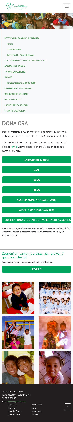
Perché (10, 43)
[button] (67, 406)
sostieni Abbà (37, 405)
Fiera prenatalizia (14, 110)
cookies (35, 414)
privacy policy (37, 411)
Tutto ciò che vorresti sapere (20, 55)
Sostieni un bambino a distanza (21, 38)
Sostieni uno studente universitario (25, 60)
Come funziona (14, 49)
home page (12, 405)
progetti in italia (14, 414)
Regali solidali (13, 99)
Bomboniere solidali (16, 94)
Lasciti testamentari (16, 105)
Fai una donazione (14, 71)
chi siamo (11, 408)
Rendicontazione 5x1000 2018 (21, 82)
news (34, 408)
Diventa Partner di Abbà (17, 88)
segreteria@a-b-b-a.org (16, 401)
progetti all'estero (15, 411)
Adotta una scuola (14, 66)
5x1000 (8, 77)
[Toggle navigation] (67, 6)
